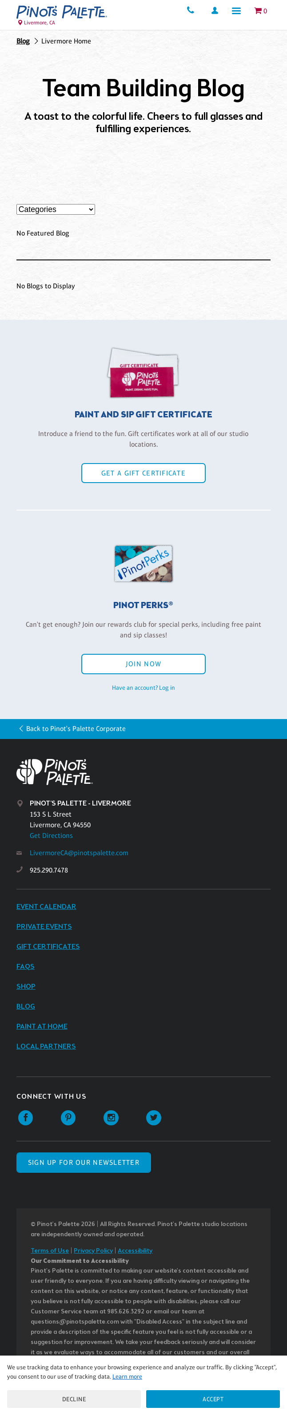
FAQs (25, 966)
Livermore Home (66, 41)
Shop (26, 986)
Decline (74, 1399)
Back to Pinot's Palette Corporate (76, 728)
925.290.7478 (49, 870)
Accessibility (135, 1251)
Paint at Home (42, 1026)
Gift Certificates (48, 946)
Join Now (143, 664)
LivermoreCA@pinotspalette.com (79, 853)
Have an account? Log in (143, 687)
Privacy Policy (93, 1251)
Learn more (127, 1376)
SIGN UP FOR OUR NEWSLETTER (84, 1162)
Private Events (44, 927)
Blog (23, 41)
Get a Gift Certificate (143, 473)
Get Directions (51, 835)
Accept (213, 1399)
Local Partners (46, 1046)
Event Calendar (46, 907)
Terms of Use (50, 1251)
